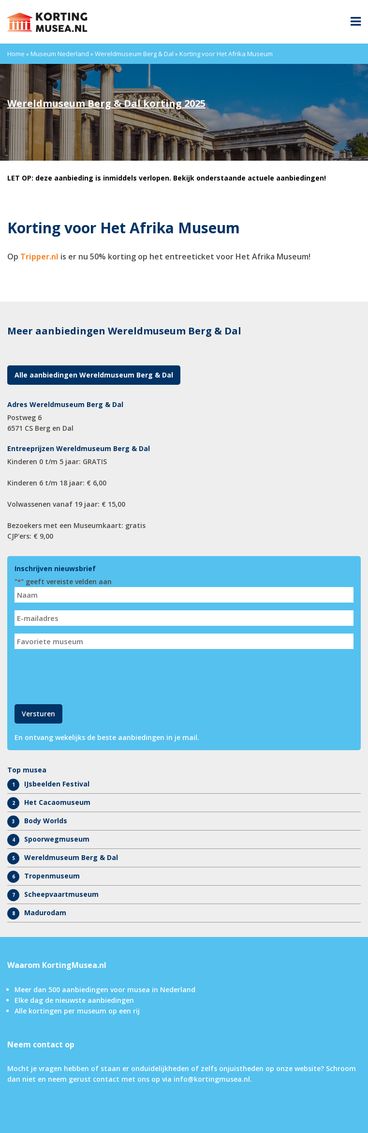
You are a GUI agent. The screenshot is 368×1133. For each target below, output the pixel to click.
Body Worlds (45, 820)
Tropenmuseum (52, 875)
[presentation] (88, 676)
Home (16, 53)
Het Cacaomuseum (57, 802)
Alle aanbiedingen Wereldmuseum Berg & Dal (94, 374)
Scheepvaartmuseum (61, 894)
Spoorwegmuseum (56, 839)
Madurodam (45, 912)
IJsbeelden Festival (56, 783)
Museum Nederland (59, 53)
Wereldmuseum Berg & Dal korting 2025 (106, 103)
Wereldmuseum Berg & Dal (134, 53)
